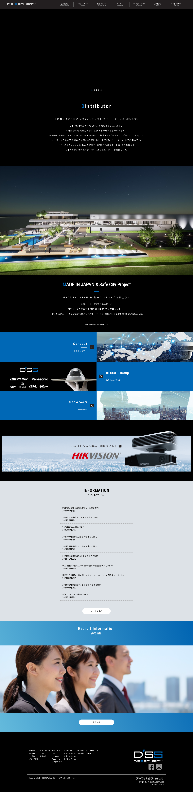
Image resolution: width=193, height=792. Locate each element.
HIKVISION (56, 756)
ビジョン (42, 753)
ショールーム (120, 4)
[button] (92, 90)
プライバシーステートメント (68, 778)
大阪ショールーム (70, 756)
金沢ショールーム (70, 759)
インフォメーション (139, 4)
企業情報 (64, 4)
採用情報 (157, 4)
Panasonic (56, 759)
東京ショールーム (70, 753)
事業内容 (43, 756)
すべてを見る (96, 611)
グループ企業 (33, 759)
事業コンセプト (82, 4)
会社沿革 (32, 756)
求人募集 (80, 753)
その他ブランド (57, 762)
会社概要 (32, 753)
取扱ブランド (101, 4)
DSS (53, 753)
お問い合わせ (176, 4)
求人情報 (96, 722)
